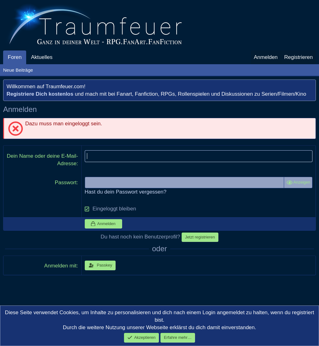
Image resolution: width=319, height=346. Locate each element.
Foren (14, 57)
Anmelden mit (60, 266)
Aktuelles (41, 57)
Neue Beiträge (18, 70)
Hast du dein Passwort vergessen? (126, 192)
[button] (57, 57)
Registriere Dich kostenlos (40, 94)
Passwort (66, 182)
